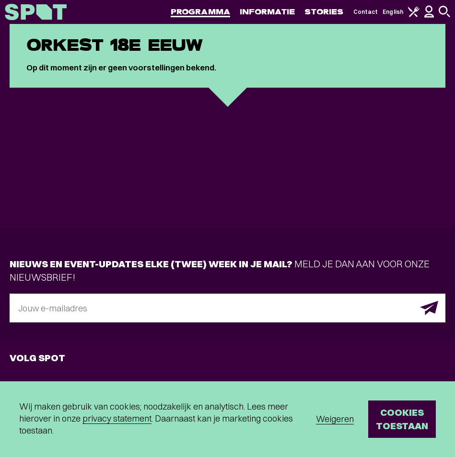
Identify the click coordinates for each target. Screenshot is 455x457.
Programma (200, 12)
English (393, 11)
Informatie (267, 12)
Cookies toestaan (402, 419)
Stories (324, 12)
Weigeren (335, 418)
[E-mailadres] (227, 308)
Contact (365, 11)
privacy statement (117, 418)
